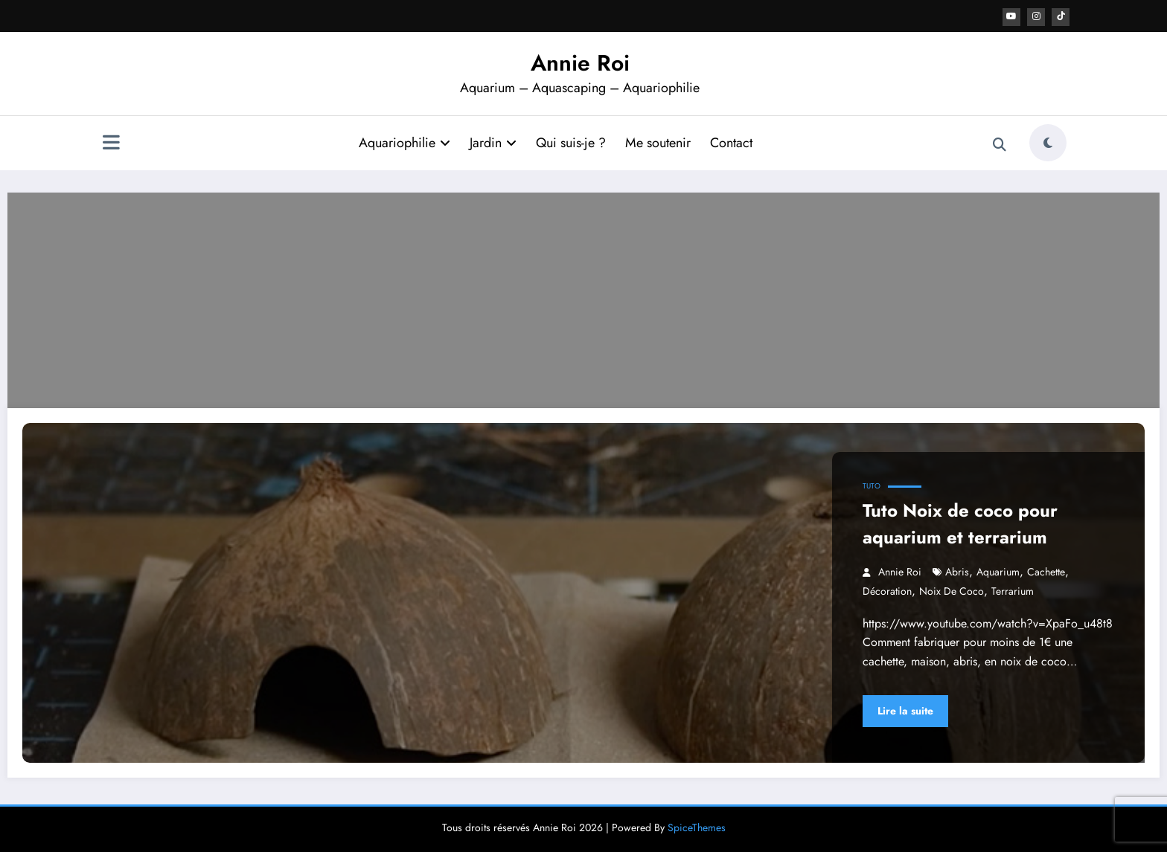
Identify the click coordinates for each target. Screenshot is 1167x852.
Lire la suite (905, 710)
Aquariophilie (404, 142)
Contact (731, 142)
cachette (1046, 571)
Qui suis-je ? (571, 142)
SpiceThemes (697, 826)
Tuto (871, 485)
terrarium (1012, 590)
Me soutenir (658, 142)
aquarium (998, 571)
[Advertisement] (583, 296)
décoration (887, 590)
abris (957, 571)
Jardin (493, 142)
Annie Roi (580, 62)
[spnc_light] (1048, 142)
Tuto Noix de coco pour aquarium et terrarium (960, 523)
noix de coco (951, 590)
